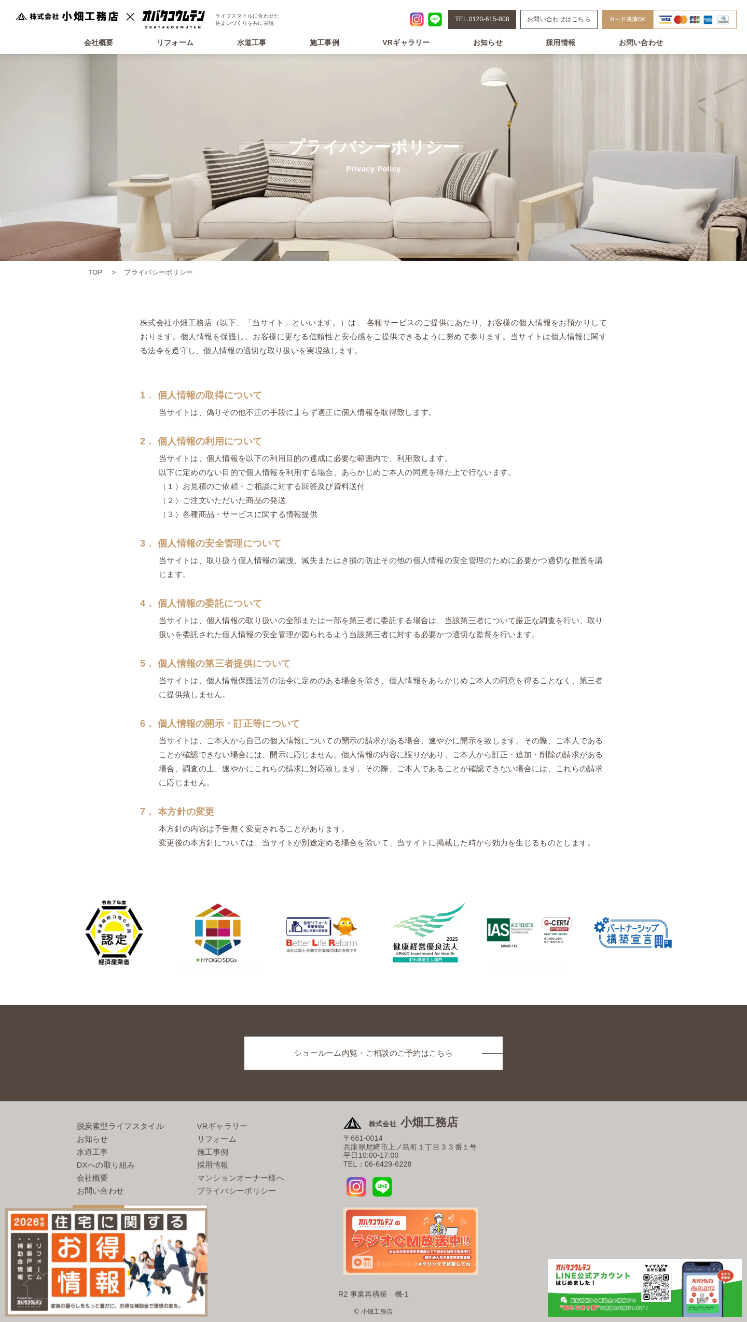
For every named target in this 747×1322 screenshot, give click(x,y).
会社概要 (99, 42)
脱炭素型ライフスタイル (120, 1126)
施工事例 (324, 42)
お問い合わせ (641, 42)
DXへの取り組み (106, 1164)
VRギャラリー (406, 42)
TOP (95, 272)
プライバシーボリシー (236, 1190)
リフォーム (175, 42)
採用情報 (560, 42)
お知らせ (488, 42)
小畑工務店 (414, 1122)
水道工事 (252, 42)
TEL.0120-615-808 (482, 19)
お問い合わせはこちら (559, 19)
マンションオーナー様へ (240, 1177)
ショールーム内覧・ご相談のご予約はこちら (373, 1052)
